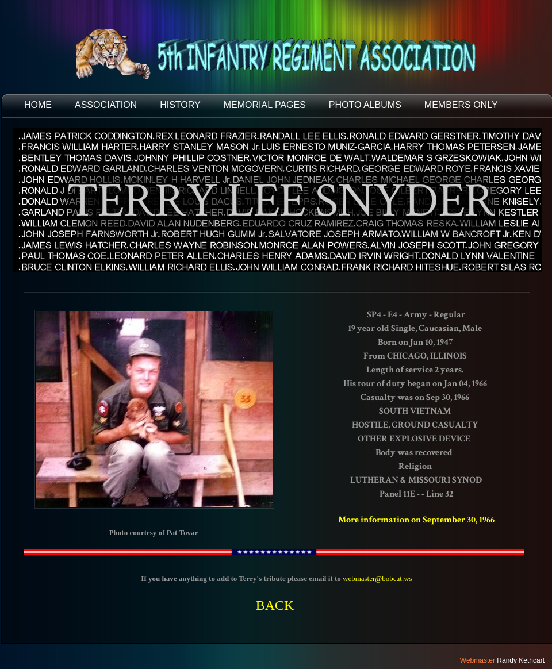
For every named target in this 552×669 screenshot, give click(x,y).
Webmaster (477, 660)
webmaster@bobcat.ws (377, 578)
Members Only (461, 105)
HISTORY (180, 105)
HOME (38, 105)
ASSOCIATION (106, 105)
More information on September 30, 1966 (416, 520)
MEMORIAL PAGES (265, 105)
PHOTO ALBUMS (365, 105)
